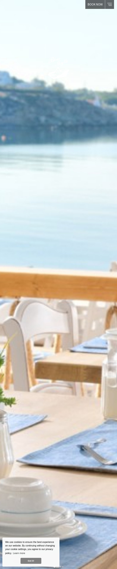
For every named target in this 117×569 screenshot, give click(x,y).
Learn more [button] (19, 553)
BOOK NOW (95, 4)
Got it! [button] (31, 561)
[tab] (54, 567)
